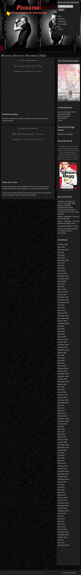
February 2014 (63, 497)
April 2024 (61, 257)
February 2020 (63, 339)
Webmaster (35, 60)
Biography (61, 19)
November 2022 (63, 278)
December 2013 (63, 503)
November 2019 (63, 344)
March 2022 (62, 289)
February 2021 (63, 313)
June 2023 (61, 263)
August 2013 (62, 513)
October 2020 (62, 321)
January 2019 (62, 371)
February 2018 (63, 395)
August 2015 (62, 450)
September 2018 (63, 381)
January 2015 (62, 468)
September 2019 (63, 350)
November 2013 (63, 505)
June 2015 (61, 455)
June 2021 (61, 305)
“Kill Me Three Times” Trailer (27, 134)
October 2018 (62, 379)
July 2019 (61, 355)
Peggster (28, 7)
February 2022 (63, 292)
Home (60, 16)
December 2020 (63, 315)
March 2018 (62, 392)
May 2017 (61, 408)
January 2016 (62, 442)
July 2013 (61, 516)
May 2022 (61, 286)
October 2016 (62, 424)
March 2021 (62, 310)
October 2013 (62, 508)
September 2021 (63, 302)
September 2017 (63, 403)
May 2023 (61, 265)
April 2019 (61, 363)
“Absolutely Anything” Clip (28, 66)
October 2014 (62, 476)
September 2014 (63, 479)
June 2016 (61, 429)
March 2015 (62, 463)
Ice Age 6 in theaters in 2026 (68, 226)
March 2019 (62, 366)
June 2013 (61, 519)
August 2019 (62, 352)
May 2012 (61, 542)
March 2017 (62, 413)
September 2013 (63, 511)
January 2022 (62, 294)
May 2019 (61, 360)
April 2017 (61, 410)
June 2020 (61, 329)
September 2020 (63, 323)
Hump (60, 120)
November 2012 (63, 534)
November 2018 (63, 376)
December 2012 (63, 532)
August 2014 (62, 482)
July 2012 (61, 540)
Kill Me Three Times (37, 139)
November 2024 (63, 250)
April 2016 (61, 434)
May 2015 (61, 458)
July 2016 (61, 426)
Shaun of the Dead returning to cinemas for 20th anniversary (67, 231)
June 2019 (61, 358)
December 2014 (63, 471)
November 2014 (63, 474)
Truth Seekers (62, 118)
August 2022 (62, 281)
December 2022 (63, 276)
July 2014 (61, 484)
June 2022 (61, 284)
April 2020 (61, 334)
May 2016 (61, 431)
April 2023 (61, 268)
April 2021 (61, 308)
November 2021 (63, 300)
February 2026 (63, 244)
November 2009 (63, 545)
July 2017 (61, 405)
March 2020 (62, 337)
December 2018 (63, 373)
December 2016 (63, 418)
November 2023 (63, 260)
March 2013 (62, 526)
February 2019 (63, 368)
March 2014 (62, 495)
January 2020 (62, 342)
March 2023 (62, 271)
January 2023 (62, 273)
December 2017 (63, 400)
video (23, 71)
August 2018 (62, 384)
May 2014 (61, 490)
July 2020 (61, 326)
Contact (60, 29)
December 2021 (63, 297)
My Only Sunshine (64, 116)
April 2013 (61, 524)
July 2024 (61, 252)
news (21, 139)
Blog (59, 27)
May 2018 (61, 389)
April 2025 (61, 247)
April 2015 (61, 460)
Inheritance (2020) (64, 114)
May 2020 (61, 331)
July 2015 (61, 453)
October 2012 (62, 537)
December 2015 (63, 445)
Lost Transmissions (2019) (67, 112)
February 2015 (63, 466)
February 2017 (63, 416)
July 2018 (61, 387)
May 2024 (61, 255)
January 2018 (62, 397)
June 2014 (61, 487)
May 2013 (61, 521)
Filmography (62, 21)
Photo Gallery (62, 24)
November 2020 (63, 318)
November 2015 (63, 447)
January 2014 (62, 500)
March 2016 (62, 437)
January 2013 (62, 529)
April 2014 (61, 492)
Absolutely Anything (35, 71)
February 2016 (63, 439)
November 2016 (63, 421)
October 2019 (62, 347)
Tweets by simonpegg (65, 134)
